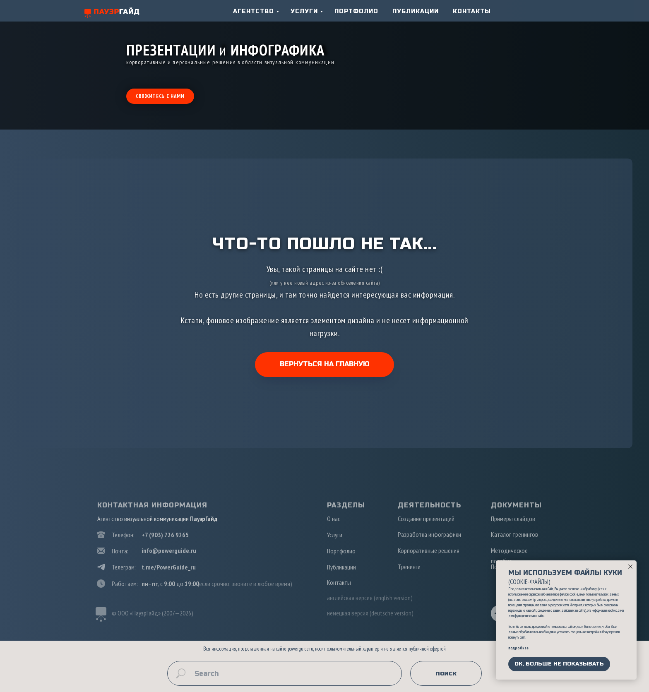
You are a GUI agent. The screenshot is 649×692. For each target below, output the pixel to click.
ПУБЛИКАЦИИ (415, 11)
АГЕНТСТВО (253, 11)
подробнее (518, 648)
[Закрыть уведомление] (630, 566)
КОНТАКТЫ (472, 11)
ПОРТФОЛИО (356, 11)
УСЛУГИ (304, 11)
